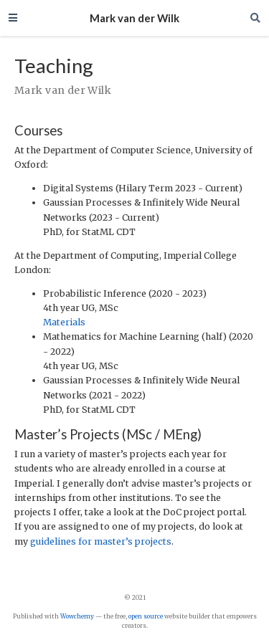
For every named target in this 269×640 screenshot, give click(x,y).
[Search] (255, 17)
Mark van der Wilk (134, 17)
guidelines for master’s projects (100, 541)
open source (145, 616)
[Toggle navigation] (13, 17)
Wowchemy (77, 616)
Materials (64, 322)
